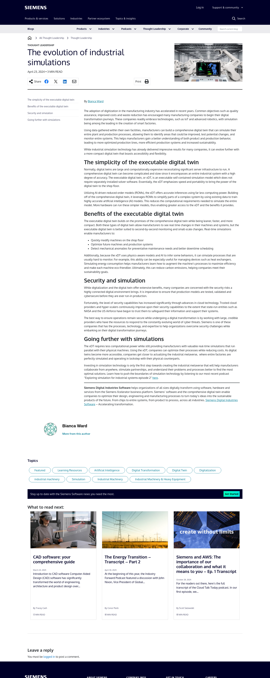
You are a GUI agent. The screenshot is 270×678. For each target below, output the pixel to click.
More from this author (76, 433)
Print (138, 81)
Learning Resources (70, 470)
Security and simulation (40, 113)
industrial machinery (47, 479)
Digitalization (207, 470)
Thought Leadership (154, 28)
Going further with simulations (44, 119)
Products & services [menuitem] (36, 18)
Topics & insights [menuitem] (126, 18)
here (155, 377)
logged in (49, 656)
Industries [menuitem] (76, 18)
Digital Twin (179, 470)
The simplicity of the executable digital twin (51, 99)
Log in (200, 7)
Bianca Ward (95, 101)
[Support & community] (228, 7)
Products (82, 28)
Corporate (183, 28)
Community (205, 28)
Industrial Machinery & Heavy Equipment (160, 479)
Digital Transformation (146, 470)
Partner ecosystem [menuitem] (99, 18)
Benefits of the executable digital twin (48, 106)
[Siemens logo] (35, 7)
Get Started (231, 493)
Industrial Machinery (110, 479)
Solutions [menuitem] (59, 18)
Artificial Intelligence (107, 470)
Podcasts (126, 28)
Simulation (78, 479)
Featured (39, 470)
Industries (104, 28)
